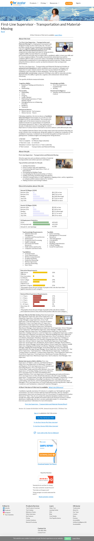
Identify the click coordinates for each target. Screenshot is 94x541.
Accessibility (76, 520)
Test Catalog (29, 510)
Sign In (36, 413)
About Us (75, 510)
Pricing (28, 518)
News (74, 516)
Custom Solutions (31, 520)
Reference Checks (31, 512)
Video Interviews (30, 514)
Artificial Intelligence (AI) (79, 522)
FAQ (50, 512)
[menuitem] (33, 3)
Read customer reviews (46, 497)
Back (3, 32)
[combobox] (69, 3)
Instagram (8, 512)
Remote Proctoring (31, 522)
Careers (75, 514)
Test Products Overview (33, 508)
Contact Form (42, 532)
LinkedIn (7, 508)
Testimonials (76, 508)
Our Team (76, 512)
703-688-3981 (42, 530)
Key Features (29, 516)
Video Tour (52, 508)
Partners (75, 518)
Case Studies (53, 516)
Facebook (7, 510)
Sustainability (77, 524)
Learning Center (53, 510)
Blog (50, 514)
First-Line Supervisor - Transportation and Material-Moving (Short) (46, 404)
